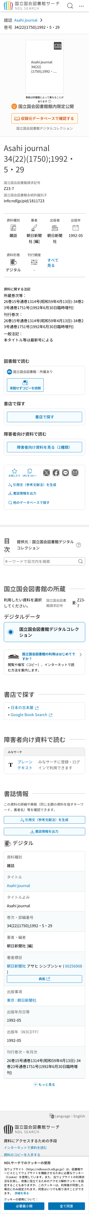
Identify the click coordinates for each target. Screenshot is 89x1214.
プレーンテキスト (25, 765)
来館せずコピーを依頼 (25, 385)
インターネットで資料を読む (25, 1147)
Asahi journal (25, 20)
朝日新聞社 (16, 966)
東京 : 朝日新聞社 (21, 1000)
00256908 (73, 966)
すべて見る (53, 262)
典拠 (45, 978)
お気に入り (14, 472)
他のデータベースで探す (29, 502)
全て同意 (66, 1206)
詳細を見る (22, 1193)
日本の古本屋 (25, 707)
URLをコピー (30, 472)
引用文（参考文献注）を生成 (32, 484)
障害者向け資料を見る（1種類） (44, 447)
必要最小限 (24, 1206)
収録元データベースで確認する (44, 118)
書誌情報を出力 (22, 493)
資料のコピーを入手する (22, 1154)
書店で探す (44, 417)
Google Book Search (32, 714)
